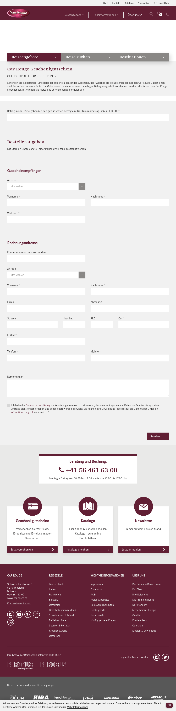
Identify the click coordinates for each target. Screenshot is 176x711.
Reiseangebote (74, 15)
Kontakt (116, 3)
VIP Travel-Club (161, 3)
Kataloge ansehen (78, 549)
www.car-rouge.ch (17, 598)
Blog (105, 3)
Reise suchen (88, 57)
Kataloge (129, 3)
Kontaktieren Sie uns (19, 603)
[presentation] (33, 426)
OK (169, 705)
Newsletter (143, 3)
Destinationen (141, 57)
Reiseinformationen (106, 15)
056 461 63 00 (15, 594)
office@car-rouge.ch (22, 412)
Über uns (135, 15)
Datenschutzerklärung (38, 405)
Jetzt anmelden (131, 549)
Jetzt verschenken (22, 549)
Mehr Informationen (77, 707)
